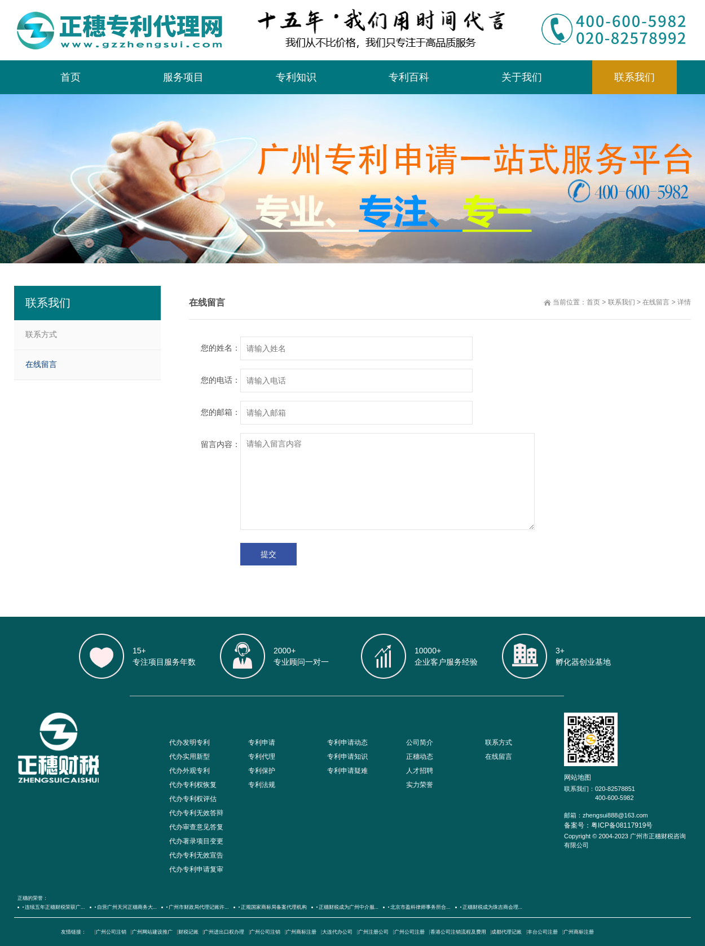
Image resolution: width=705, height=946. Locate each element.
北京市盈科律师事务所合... (420, 907)
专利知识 (296, 77)
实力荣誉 (419, 785)
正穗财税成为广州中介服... (349, 907)
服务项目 (183, 77)
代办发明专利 (189, 742)
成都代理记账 (506, 932)
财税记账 (188, 932)
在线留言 (655, 302)
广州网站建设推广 (152, 932)
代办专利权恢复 (193, 785)
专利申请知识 (347, 757)
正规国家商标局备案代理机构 (274, 907)
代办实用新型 (189, 757)
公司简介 (419, 742)
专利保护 (261, 771)
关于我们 (521, 77)
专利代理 (261, 757)
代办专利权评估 (193, 799)
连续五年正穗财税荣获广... (55, 907)
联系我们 (634, 77)
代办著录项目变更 (196, 841)
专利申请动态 (347, 742)
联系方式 (41, 334)
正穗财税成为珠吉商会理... (492, 907)
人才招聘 (419, 771)
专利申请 (261, 742)
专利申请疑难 (347, 771)
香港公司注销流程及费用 (458, 932)
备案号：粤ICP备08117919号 (608, 825)
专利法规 (261, 785)
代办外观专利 (189, 771)
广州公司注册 (409, 932)
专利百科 (409, 77)
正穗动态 (419, 757)
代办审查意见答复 (196, 827)
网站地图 (577, 777)
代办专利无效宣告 (196, 855)
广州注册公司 (373, 932)
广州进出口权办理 (224, 932)
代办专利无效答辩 (196, 813)
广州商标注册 (301, 932)
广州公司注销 (111, 932)
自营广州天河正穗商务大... (127, 907)
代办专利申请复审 (196, 869)
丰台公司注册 (542, 932)
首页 (70, 77)
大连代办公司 (337, 932)
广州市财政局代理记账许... (199, 907)
